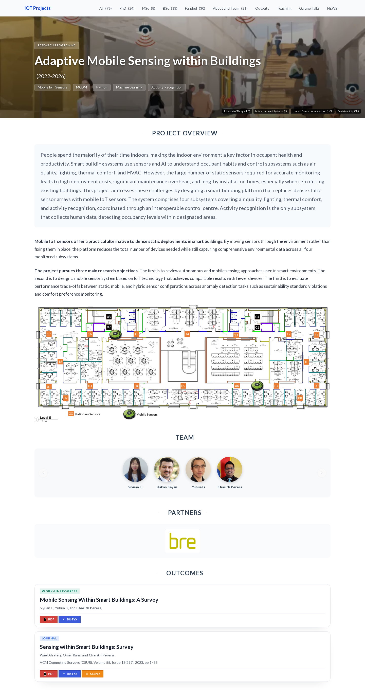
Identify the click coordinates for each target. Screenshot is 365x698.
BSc (170, 8)
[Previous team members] (43, 472)
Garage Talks (309, 8)
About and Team (230, 8)
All (105, 8)
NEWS (332, 8)
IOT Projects (37, 8)
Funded (195, 8)
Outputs (262, 8)
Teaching (284, 8)
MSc (148, 8)
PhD (127, 8)
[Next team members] (321, 472)
